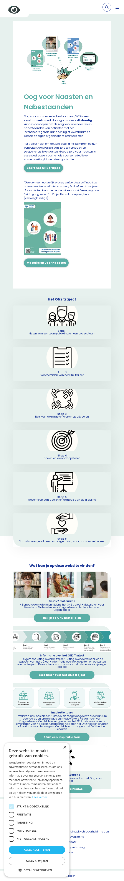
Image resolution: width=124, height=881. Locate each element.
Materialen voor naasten (46, 263)
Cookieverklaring (73, 837)
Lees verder (39, 797)
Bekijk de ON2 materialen (62, 618)
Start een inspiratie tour (62, 737)
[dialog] (36, 810)
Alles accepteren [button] (37, 850)
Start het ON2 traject (43, 168)
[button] (37, 870)
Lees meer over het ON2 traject (62, 675)
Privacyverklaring (73, 847)
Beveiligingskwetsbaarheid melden (85, 831)
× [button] (64, 747)
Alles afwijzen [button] (37, 861)
